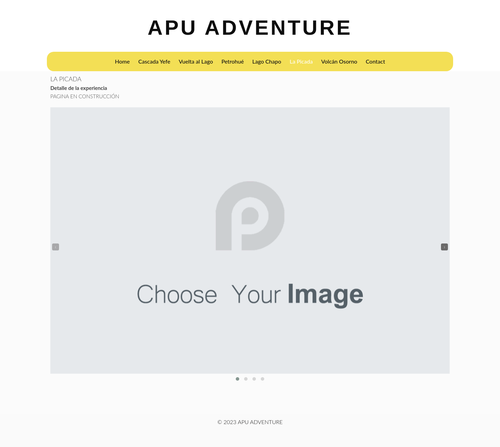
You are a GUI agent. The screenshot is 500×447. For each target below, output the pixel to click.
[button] (237, 378)
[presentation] (55, 246)
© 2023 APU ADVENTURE (250, 422)
